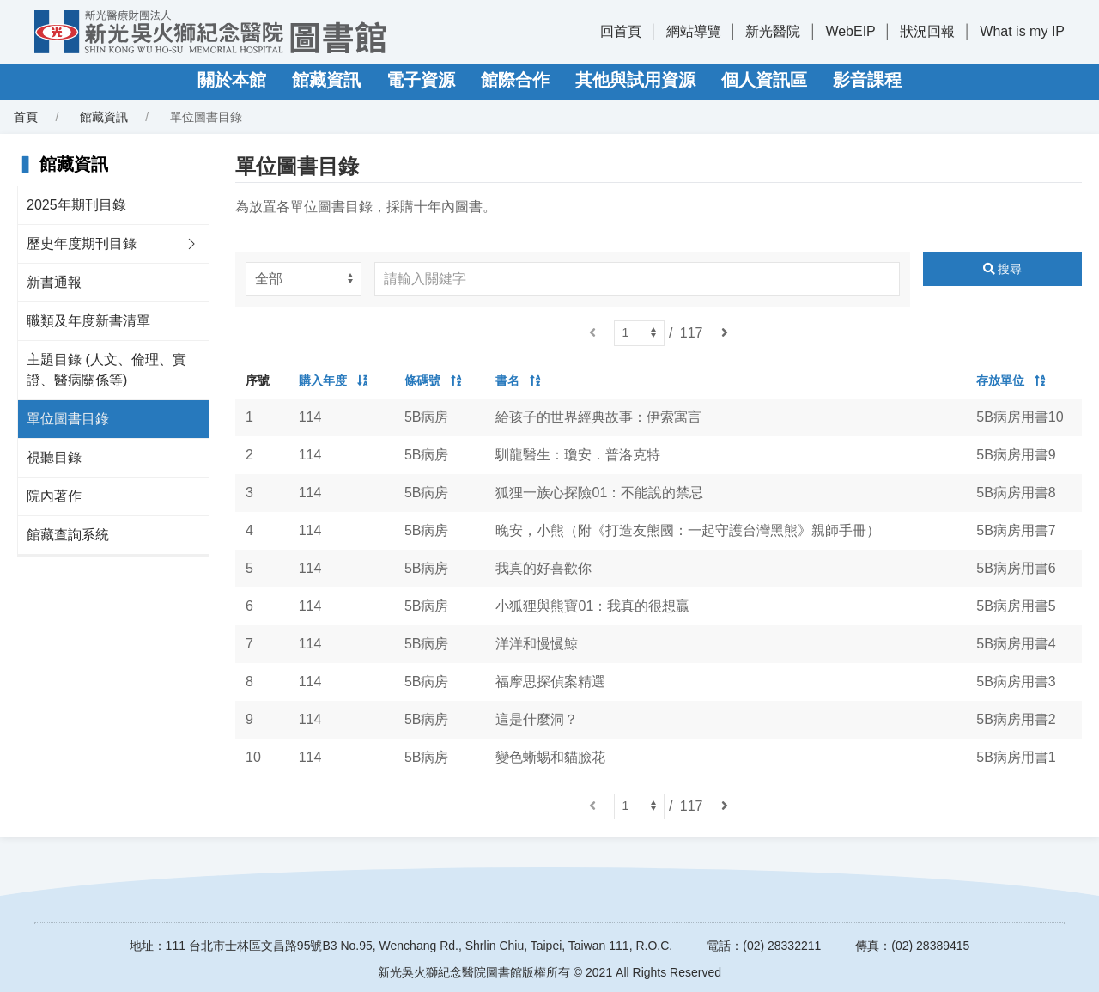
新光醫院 (772, 31)
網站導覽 (693, 31)
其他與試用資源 (635, 79)
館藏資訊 (326, 79)
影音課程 (867, 79)
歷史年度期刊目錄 (82, 243)
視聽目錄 (54, 457)
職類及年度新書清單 (88, 320)
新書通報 (54, 282)
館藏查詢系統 (68, 534)
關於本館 (231, 79)
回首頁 (620, 31)
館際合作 (515, 79)
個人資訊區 (764, 79)
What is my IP (1022, 31)
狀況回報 (927, 31)
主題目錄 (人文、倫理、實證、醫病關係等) (106, 369)
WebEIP (850, 31)
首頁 (26, 117)
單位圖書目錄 (68, 418)
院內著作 (54, 496)
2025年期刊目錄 (76, 205)
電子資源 (420, 79)
